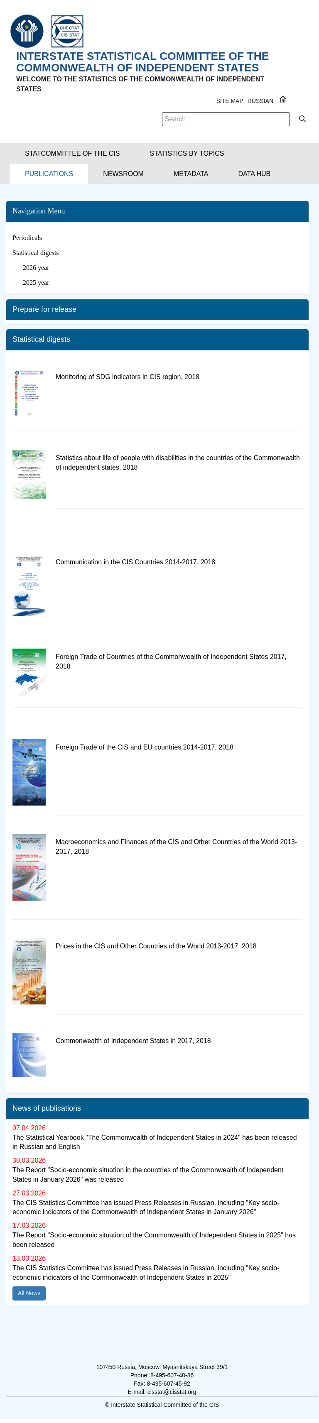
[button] (72, 153)
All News (29, 1293)
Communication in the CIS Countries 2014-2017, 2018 (135, 562)
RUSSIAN (260, 101)
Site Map (229, 101)
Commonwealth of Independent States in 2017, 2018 (133, 1040)
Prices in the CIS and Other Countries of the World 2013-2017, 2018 (156, 946)
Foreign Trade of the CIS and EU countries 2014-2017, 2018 (144, 747)
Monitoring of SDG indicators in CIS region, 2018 (127, 376)
